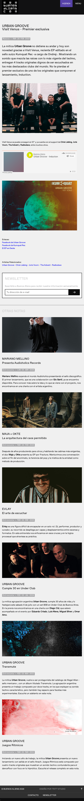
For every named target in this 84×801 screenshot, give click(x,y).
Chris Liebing (21, 265)
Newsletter (49, 795)
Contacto (33, 795)
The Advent (45, 265)
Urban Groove (8, 265)
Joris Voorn (34, 265)
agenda (66, 3)
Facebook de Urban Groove (13, 242)
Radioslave (56, 265)
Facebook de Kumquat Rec (13, 245)
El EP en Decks (8, 248)
